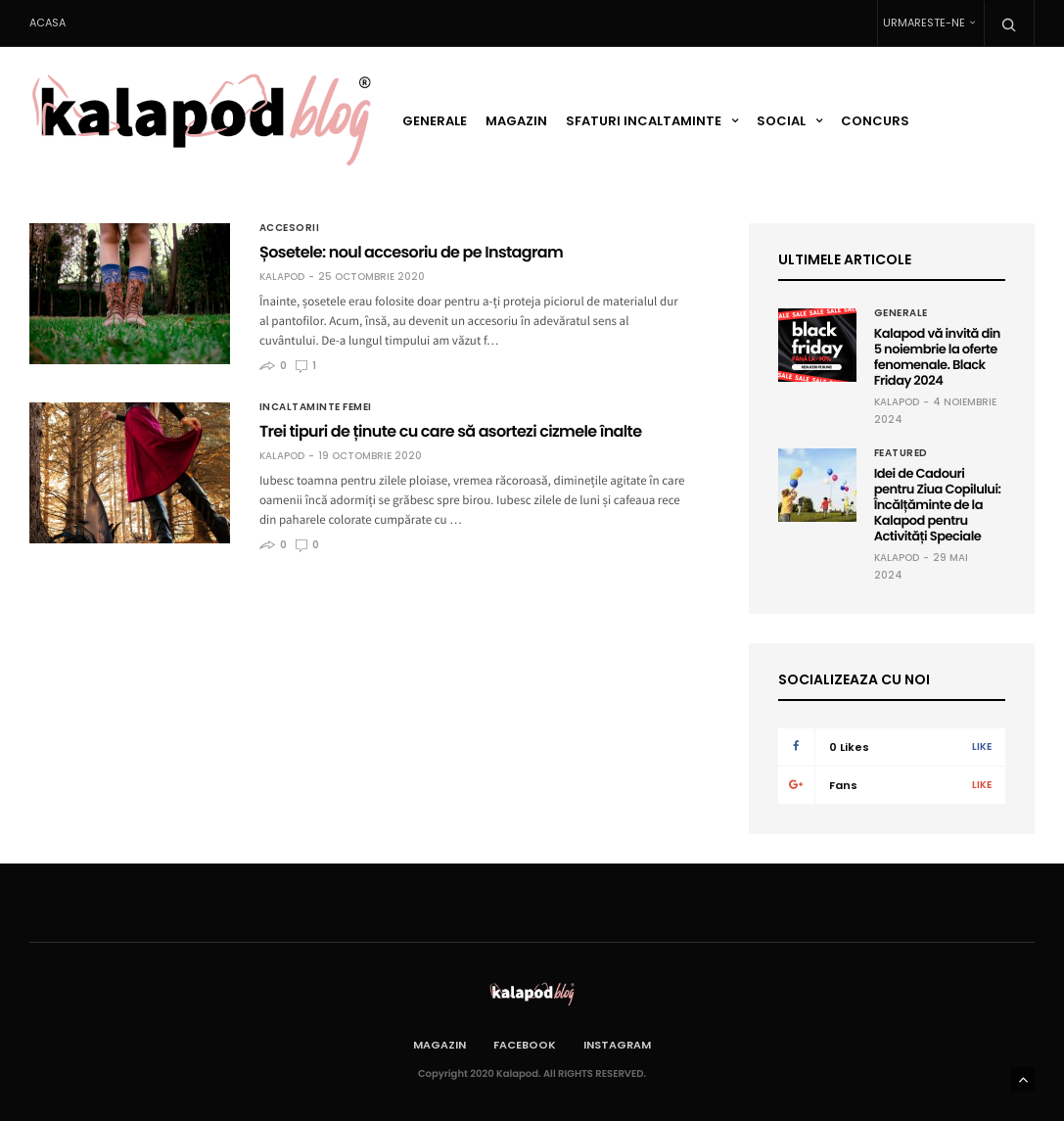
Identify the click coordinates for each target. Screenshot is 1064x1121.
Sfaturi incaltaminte (643, 121)
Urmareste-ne (924, 22)
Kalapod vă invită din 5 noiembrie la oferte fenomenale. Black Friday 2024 (937, 357)
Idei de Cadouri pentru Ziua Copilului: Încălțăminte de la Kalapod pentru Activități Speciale (937, 504)
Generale (434, 121)
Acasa (47, 22)
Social (781, 121)
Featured (901, 453)
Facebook (524, 1044)
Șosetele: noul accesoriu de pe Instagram (411, 252)
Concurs (875, 121)
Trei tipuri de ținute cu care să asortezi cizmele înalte (450, 431)
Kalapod (281, 277)
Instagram (617, 1044)
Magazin (516, 121)
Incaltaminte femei (315, 407)
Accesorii (289, 228)
